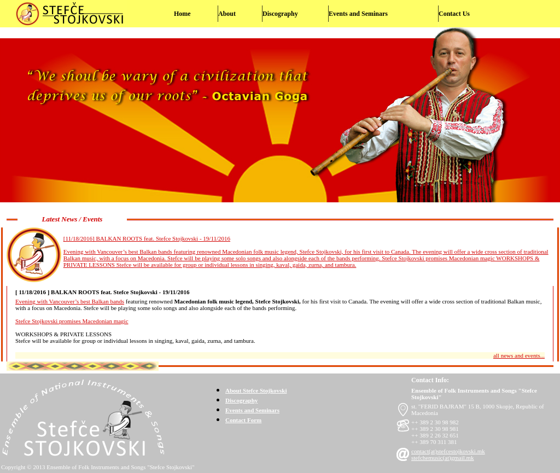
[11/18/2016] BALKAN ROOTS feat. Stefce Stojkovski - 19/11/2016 (146, 238)
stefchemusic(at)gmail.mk (442, 457)
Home (182, 13)
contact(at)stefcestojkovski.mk (448, 451)
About (227, 13)
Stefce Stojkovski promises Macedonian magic (72, 321)
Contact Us (454, 13)
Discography (280, 13)
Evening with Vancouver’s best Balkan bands (69, 301)
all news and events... (519, 355)
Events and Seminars (358, 13)
